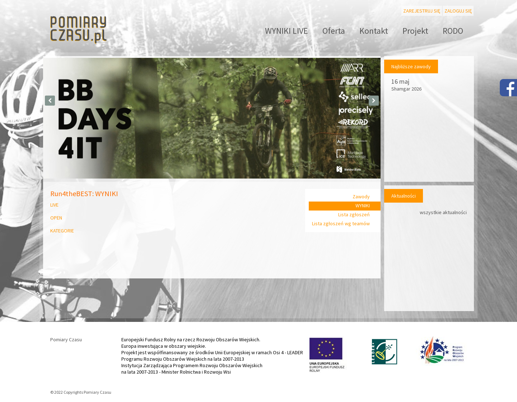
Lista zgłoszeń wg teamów (341, 223)
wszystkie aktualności (443, 212)
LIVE (54, 205)
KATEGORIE (62, 230)
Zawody (361, 196)
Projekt (415, 30)
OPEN (57, 217)
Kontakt (373, 30)
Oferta (333, 30)
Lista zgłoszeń (354, 214)
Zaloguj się (458, 11)
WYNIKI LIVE (286, 30)
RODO (453, 30)
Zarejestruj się (421, 11)
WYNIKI (362, 205)
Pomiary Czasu (66, 339)
